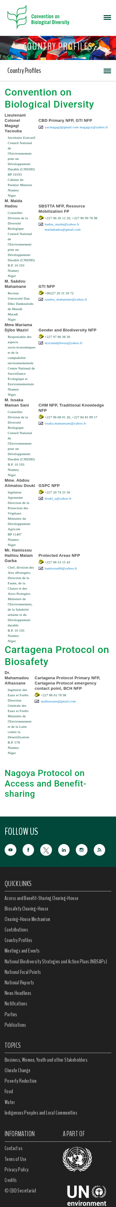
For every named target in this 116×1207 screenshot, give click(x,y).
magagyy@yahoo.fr (93, 127)
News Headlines (18, 993)
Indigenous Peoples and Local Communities (41, 1112)
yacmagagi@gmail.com (62, 127)
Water (10, 1102)
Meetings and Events (22, 950)
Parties (11, 1014)
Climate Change (18, 1070)
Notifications (16, 1003)
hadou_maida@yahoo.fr (62, 224)
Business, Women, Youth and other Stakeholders (46, 1060)
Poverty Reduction (21, 1081)
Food (9, 1091)
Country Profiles (24, 70)
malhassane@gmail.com (58, 701)
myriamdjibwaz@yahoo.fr (64, 343)
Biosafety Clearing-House (27, 908)
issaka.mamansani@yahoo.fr (65, 423)
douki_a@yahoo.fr (58, 498)
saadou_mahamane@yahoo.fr (66, 299)
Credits (11, 1180)
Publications (15, 1025)
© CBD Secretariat (21, 1190)
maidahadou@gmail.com (63, 229)
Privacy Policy (17, 1169)
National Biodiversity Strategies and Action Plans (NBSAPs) (56, 961)
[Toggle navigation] (107, 17)
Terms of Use (16, 1159)
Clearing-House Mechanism (27, 919)
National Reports (19, 982)
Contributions (16, 929)
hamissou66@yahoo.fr (61, 568)
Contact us (14, 1148)
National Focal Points (23, 972)
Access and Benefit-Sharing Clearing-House (41, 898)
